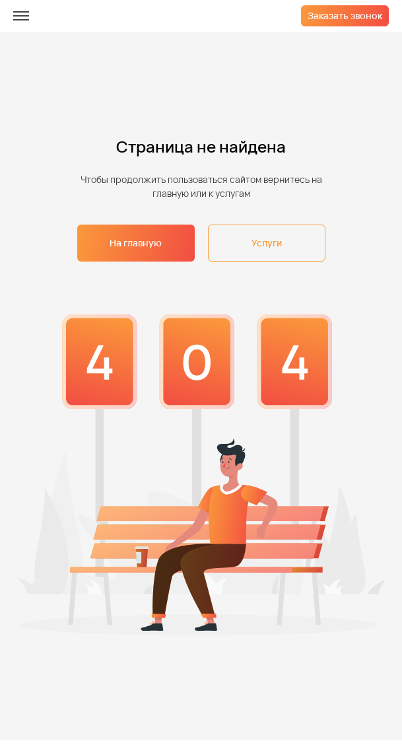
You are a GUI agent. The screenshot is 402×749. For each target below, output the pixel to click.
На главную (136, 242)
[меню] (21, 15)
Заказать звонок (345, 15)
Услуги (266, 242)
